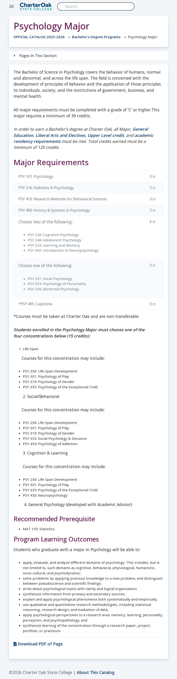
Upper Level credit (106, 135)
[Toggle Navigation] (11, 6)
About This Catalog (96, 672)
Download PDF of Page (38, 644)
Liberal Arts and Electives (60, 135)
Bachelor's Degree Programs (96, 37)
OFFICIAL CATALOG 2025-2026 (39, 37)
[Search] (96, 6)
